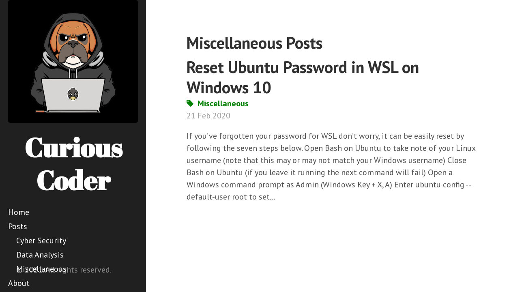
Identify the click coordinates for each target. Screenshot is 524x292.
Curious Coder (73, 163)
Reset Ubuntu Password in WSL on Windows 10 (303, 77)
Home (18, 212)
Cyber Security (41, 240)
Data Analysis (40, 254)
